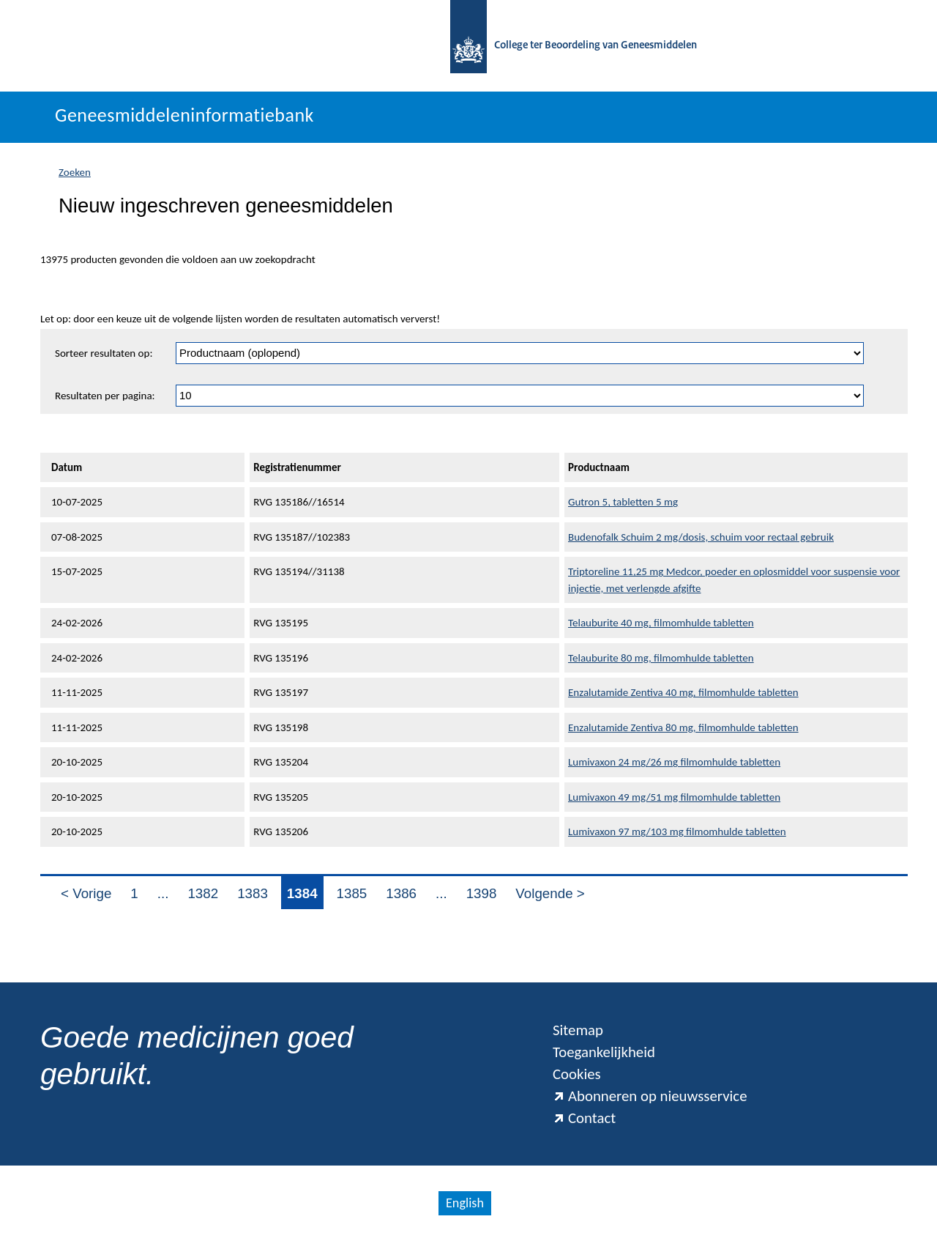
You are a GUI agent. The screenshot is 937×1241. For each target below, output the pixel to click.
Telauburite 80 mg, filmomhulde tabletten (661, 657)
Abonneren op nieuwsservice (650, 1095)
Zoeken (75, 172)
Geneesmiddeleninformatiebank (184, 115)
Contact (584, 1117)
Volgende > (549, 893)
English (465, 1203)
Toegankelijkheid (604, 1052)
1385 (352, 893)
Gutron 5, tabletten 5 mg (623, 501)
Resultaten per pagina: (105, 395)
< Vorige (86, 893)
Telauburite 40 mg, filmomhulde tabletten (661, 622)
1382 (202, 893)
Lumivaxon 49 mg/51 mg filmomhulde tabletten (674, 797)
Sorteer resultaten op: (103, 353)
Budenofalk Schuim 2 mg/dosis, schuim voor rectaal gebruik (701, 537)
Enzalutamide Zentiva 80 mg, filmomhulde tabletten (683, 727)
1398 (481, 893)
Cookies (577, 1073)
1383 (252, 893)
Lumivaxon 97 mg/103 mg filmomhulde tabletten (677, 831)
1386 (401, 893)
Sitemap (578, 1030)
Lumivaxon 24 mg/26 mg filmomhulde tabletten (674, 761)
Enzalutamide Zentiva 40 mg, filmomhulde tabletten (683, 692)
